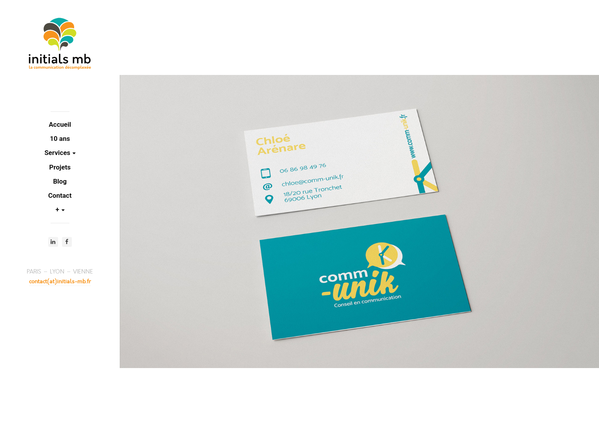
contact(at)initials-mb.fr (60, 281)
